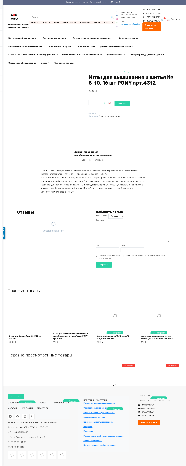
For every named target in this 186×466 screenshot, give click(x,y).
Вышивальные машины (54, 38)
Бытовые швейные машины (22, 38)
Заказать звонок (151, 27)
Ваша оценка (102, 217)
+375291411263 (153, 9)
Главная (92, 72)
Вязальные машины (128, 38)
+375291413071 (153, 17)
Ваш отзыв (101, 221)
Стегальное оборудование (22, 63)
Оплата (46, 22)
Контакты (108, 22)
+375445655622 (154, 13)
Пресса (43, 63)
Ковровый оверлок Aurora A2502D (24, 428)
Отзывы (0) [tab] (100, 160)
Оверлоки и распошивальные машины (92, 38)
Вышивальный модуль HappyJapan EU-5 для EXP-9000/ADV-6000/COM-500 (156, 426)
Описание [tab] (85, 160)
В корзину (111, 102)
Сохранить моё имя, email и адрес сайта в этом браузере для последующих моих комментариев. (132, 258)
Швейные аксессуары (60, 46)
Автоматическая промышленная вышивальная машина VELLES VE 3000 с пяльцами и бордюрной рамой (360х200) (114, 424)
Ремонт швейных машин (65, 22)
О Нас (33, 22)
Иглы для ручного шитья (138, 72)
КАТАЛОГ (4, 233)
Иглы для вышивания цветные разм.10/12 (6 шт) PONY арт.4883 (158, 340)
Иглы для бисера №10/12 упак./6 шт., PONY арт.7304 (112, 342)
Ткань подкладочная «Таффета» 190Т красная (68, 428)
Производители (114, 55)
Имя (98, 247)
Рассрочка (85, 22)
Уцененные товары (64, 63)
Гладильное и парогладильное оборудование (31, 55)
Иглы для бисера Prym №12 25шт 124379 (25, 342)
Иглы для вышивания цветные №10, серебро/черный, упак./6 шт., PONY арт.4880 (71, 340)
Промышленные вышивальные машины (82, 55)
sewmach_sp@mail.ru (131, 24)
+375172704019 (153, 21)
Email (123, 247)
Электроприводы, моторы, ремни (146, 55)
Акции (97, 22)
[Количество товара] (95, 102)
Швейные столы (86, 46)
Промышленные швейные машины (116, 46)
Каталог (101, 72)
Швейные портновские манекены (25, 46)
